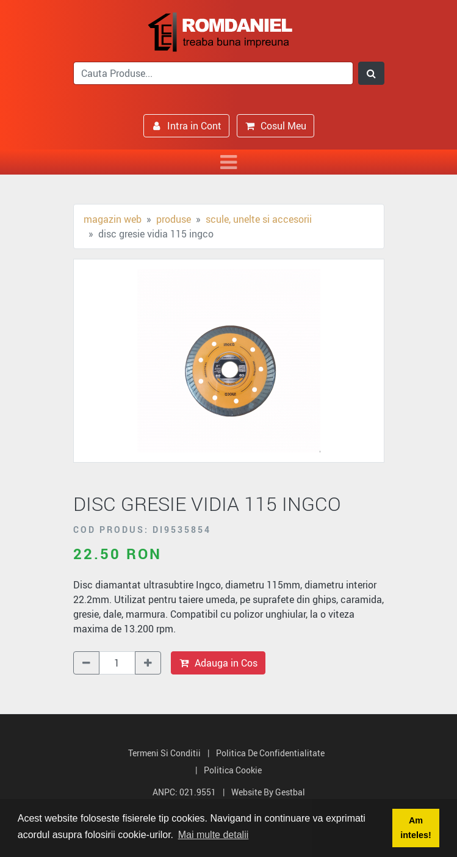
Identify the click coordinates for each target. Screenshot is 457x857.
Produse (173, 219)
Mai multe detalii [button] (213, 835)
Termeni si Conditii (164, 753)
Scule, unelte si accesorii (259, 219)
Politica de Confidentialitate (270, 753)
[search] (213, 73)
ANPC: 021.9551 (184, 792)
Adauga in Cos (218, 663)
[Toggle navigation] (228, 162)
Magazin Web (113, 219)
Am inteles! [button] (415, 827)
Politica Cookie (233, 770)
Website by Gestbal (268, 792)
